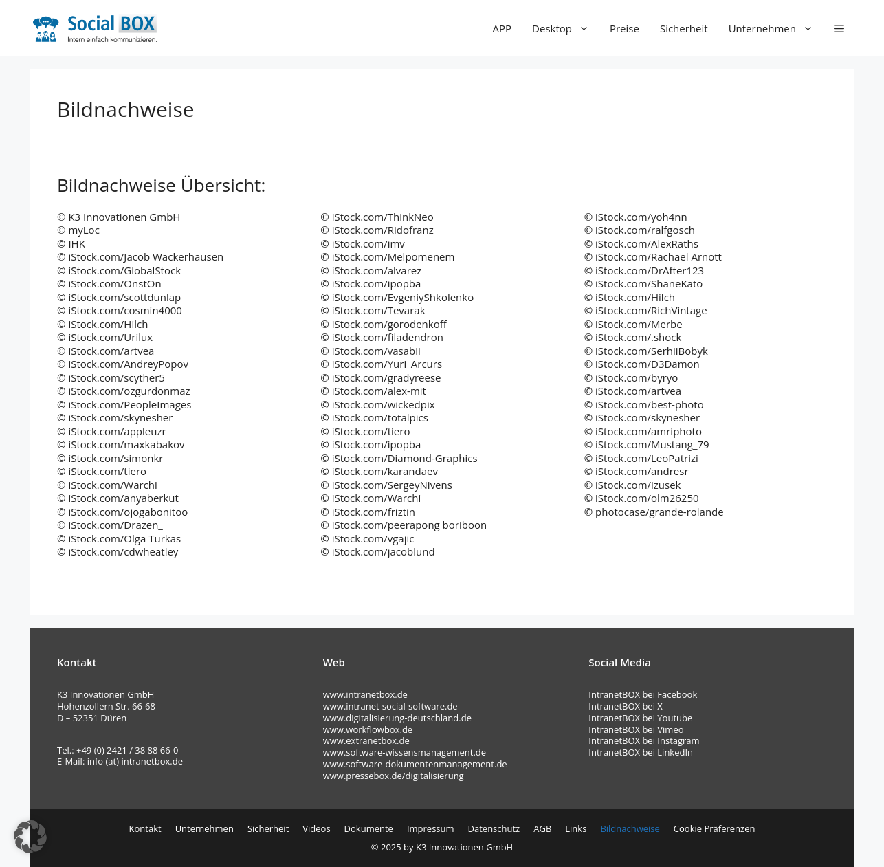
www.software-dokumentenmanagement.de (415, 764)
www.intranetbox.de (365, 694)
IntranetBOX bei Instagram (643, 740)
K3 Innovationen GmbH (464, 847)
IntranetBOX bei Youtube (640, 718)
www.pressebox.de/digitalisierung (393, 775)
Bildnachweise (629, 828)
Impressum (430, 828)
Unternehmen (776, 28)
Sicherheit (684, 28)
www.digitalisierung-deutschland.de (397, 718)
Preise (624, 28)
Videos (316, 828)
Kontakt (145, 828)
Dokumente (368, 828)
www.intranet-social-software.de (390, 706)
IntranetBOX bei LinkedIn (640, 752)
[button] (839, 28)
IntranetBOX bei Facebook (643, 694)
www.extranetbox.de (366, 740)
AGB (542, 828)
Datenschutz (494, 828)
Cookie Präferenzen (714, 828)
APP (502, 28)
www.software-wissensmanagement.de (404, 752)
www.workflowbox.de (367, 729)
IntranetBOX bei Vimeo (635, 729)
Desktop (565, 28)
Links (575, 828)
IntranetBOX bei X (625, 706)
